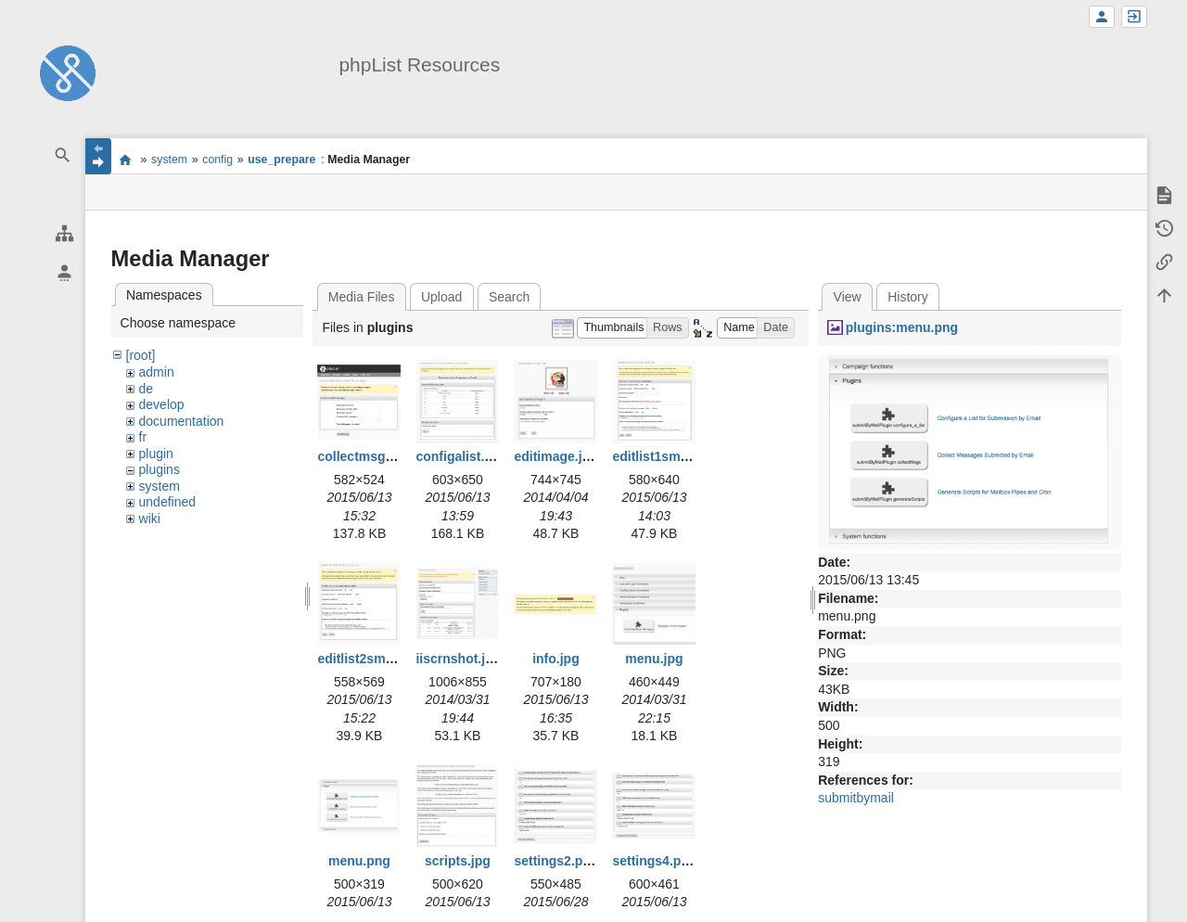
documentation (181, 421)
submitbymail (856, 797)
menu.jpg (654, 658)
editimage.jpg (555, 456)
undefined (168, 501)
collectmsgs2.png (372, 456)
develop (162, 404)
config (217, 159)
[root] (141, 355)
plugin (156, 453)
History (907, 296)
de (146, 388)
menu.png (359, 860)
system (169, 159)
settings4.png (654, 860)
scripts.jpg (458, 860)
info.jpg (556, 658)
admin (156, 372)
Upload (441, 296)
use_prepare (281, 159)
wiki (149, 518)
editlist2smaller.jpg (375, 658)
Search (509, 296)
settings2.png (556, 860)
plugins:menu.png (902, 327)
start (125, 159)
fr (143, 436)
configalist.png (461, 456)
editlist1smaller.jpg (670, 456)
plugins (159, 469)
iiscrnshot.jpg (458, 658)
